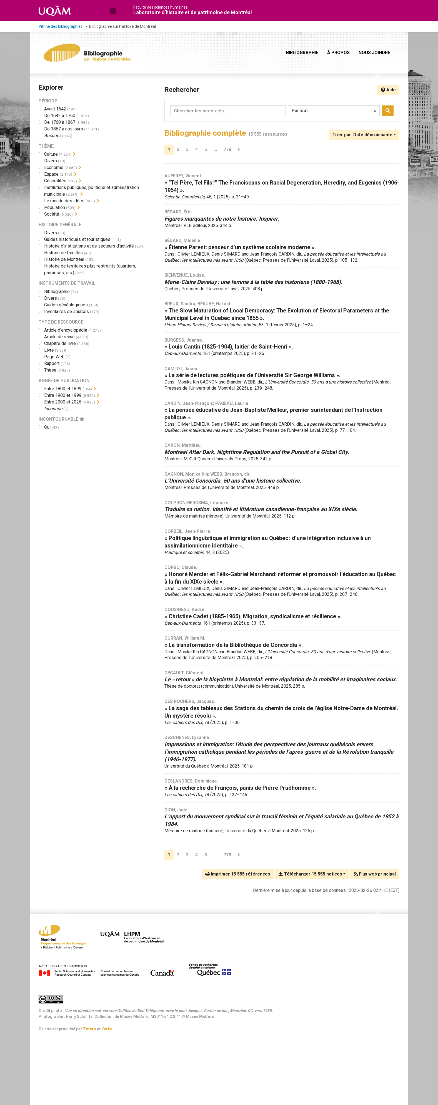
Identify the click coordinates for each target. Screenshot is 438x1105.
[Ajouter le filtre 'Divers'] (50, 160)
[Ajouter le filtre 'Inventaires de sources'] (66, 311)
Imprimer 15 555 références (237, 874)
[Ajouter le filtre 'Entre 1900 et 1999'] (62, 395)
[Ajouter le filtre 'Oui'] (47, 427)
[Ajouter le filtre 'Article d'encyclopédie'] (65, 330)
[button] (113, 11)
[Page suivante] (238, 150)
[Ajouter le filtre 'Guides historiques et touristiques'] (77, 239)
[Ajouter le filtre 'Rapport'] (51, 363)
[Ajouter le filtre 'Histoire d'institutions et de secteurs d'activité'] (89, 246)
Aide (388, 89)
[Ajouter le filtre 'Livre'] (49, 350)
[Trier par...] (364, 135)
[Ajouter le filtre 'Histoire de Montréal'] (64, 259)
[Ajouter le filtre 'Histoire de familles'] (63, 252)
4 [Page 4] (196, 149)
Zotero (89, 1029)
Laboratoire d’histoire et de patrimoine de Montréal (192, 12)
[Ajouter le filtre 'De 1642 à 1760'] (59, 115)
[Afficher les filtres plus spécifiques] (74, 154)
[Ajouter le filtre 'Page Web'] (54, 356)
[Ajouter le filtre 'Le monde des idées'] (64, 200)
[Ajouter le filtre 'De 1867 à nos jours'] (63, 129)
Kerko (106, 1029)
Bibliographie (302, 52)
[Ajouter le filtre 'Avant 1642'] (55, 109)
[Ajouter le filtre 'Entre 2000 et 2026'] (62, 402)
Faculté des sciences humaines (160, 7)
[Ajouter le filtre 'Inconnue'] (53, 408)
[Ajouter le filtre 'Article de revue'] (59, 336)
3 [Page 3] (187, 149)
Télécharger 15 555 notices (310, 874)
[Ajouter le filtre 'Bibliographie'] (57, 291)
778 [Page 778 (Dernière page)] (227, 149)
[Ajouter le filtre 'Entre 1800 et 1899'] (62, 388)
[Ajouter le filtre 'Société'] (51, 214)
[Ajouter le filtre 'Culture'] (51, 154)
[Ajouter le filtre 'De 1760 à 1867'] (59, 122)
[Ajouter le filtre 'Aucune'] (51, 135)
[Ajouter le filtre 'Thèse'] (50, 370)
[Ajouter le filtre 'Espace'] (51, 174)
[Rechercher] (388, 110)
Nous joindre (374, 52)
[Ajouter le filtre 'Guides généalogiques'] (66, 304)
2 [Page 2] (178, 149)
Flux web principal (375, 874)
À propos (338, 52)
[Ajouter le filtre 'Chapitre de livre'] (60, 343)
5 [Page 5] (205, 149)
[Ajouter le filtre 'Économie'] (53, 167)
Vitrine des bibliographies (60, 26)
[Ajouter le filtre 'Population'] (54, 207)
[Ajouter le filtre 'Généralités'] (55, 180)
